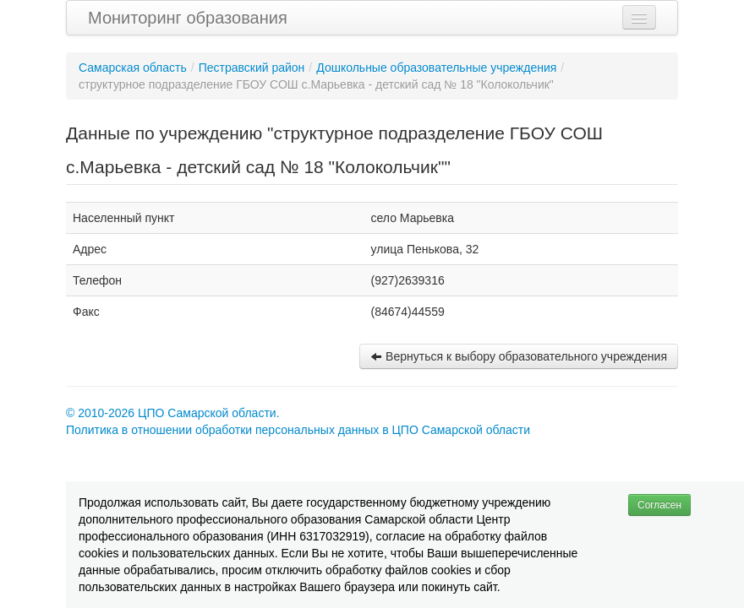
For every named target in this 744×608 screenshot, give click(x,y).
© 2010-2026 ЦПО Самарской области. (173, 413)
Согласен (659, 505)
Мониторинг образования (187, 17)
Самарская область (133, 67)
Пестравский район (252, 67)
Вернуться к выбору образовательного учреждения (518, 356)
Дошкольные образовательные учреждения (436, 67)
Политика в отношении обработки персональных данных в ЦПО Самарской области (298, 430)
